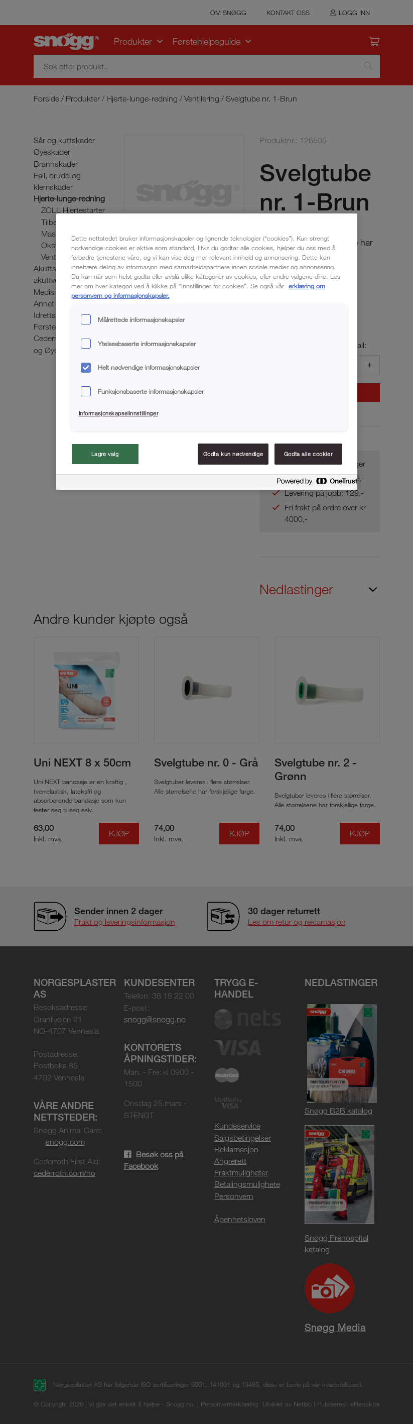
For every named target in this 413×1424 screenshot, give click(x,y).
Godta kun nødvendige (233, 454)
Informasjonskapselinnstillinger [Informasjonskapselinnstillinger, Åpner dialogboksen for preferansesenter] (119, 413)
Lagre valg (105, 454)
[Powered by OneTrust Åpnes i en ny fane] (314, 483)
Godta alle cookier (308, 454)
